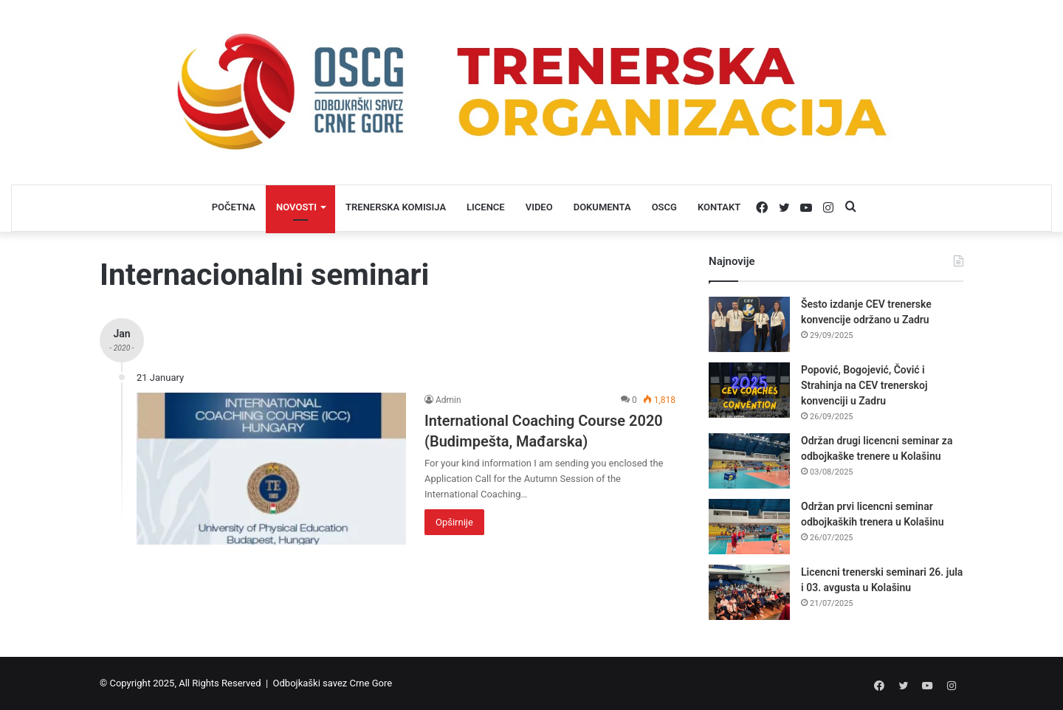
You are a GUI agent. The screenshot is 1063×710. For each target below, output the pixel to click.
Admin (448, 400)
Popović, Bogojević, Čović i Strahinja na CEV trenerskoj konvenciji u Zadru (864, 385)
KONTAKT (719, 207)
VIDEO (539, 207)
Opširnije (454, 522)
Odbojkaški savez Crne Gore (333, 683)
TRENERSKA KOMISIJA (395, 207)
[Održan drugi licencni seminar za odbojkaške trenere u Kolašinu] (749, 461)
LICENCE (486, 207)
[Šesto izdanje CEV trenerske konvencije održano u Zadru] (749, 324)
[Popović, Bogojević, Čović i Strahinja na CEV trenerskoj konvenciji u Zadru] (749, 390)
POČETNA (233, 207)
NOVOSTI (296, 207)
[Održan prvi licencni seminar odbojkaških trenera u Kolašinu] (749, 526)
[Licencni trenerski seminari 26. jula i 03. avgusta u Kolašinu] (749, 592)
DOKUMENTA (602, 207)
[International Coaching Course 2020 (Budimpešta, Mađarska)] (271, 469)
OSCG (664, 207)
